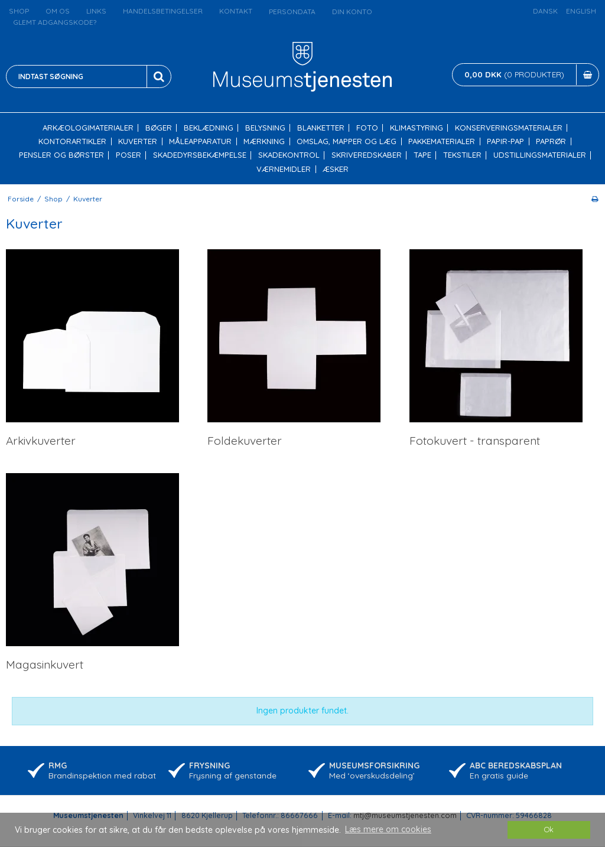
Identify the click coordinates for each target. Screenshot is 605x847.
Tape (422, 155)
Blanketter (320, 128)
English (581, 10)
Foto (367, 128)
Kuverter (137, 141)
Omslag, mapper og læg (346, 141)
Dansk (545, 10)
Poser (128, 155)
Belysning (265, 128)
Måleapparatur (200, 141)
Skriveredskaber (366, 155)
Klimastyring (416, 128)
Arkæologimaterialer (88, 128)
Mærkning (264, 141)
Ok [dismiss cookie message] (549, 829)
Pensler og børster (61, 155)
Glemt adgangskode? (54, 22)
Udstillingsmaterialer (539, 155)
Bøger (158, 128)
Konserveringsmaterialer (508, 128)
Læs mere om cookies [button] (388, 829)
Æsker (336, 169)
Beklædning (208, 128)
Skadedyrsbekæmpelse (199, 155)
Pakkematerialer (441, 141)
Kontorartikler (72, 141)
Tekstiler (462, 155)
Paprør (551, 141)
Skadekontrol (289, 155)
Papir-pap (505, 141)
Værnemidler (283, 169)
